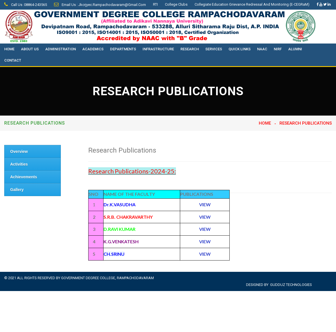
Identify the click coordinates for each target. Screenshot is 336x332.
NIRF (278, 49)
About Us (30, 49)
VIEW (205, 254)
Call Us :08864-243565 (25, 5)
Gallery (16, 189)
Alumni (295, 49)
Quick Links (240, 49)
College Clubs (176, 4)
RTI (155, 4)
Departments (123, 49)
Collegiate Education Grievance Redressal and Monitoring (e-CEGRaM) (252, 4)
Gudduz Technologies (291, 285)
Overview (19, 151)
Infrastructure (158, 49)
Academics (93, 49)
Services (213, 49)
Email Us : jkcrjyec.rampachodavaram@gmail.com (100, 5)
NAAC (262, 49)
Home (9, 49)
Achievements (23, 177)
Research (189, 49)
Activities (19, 164)
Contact (12, 60)
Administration (60, 49)
